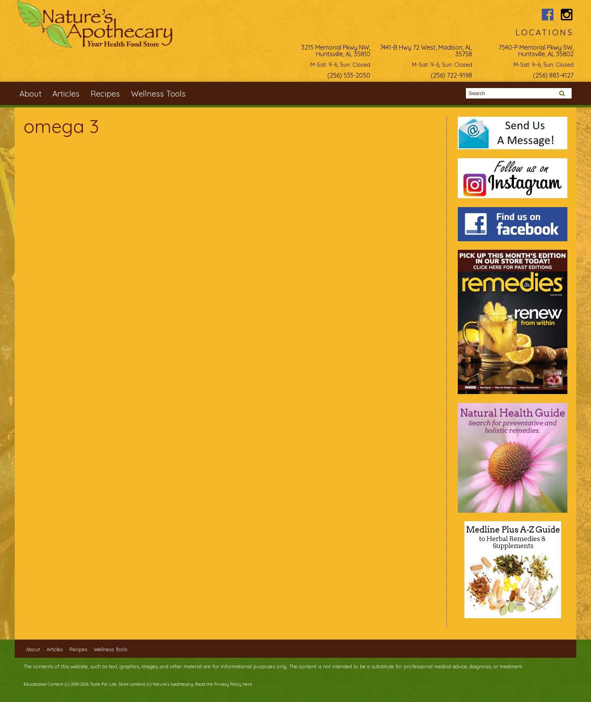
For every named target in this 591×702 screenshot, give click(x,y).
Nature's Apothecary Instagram (567, 14)
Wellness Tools (158, 93)
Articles (65, 93)
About (30, 93)
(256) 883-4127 (553, 75)
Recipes (105, 93)
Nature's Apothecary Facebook (547, 14)
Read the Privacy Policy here (223, 684)
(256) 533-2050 (348, 75)
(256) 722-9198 (451, 75)
